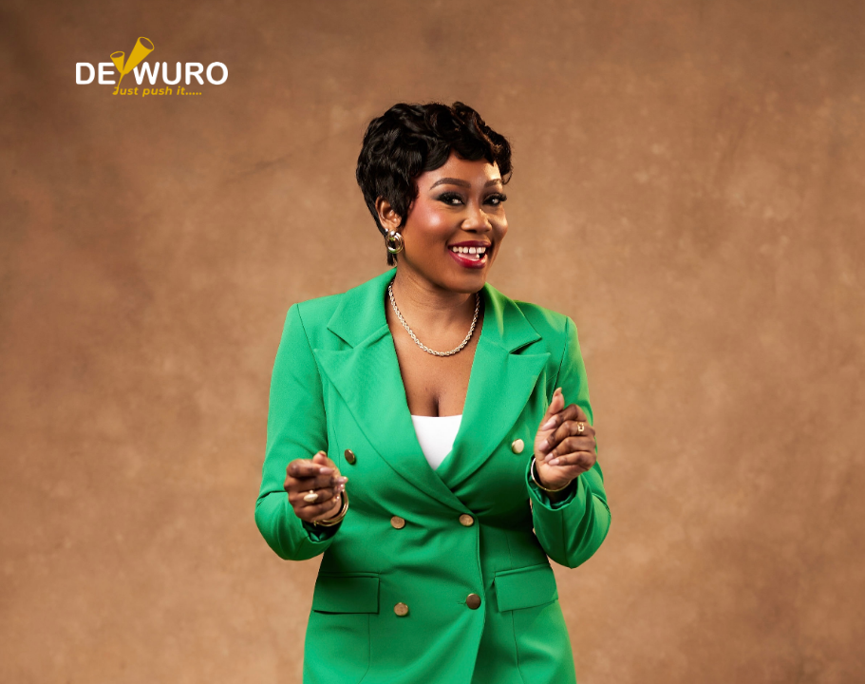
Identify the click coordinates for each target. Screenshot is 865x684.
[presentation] (416, 274)
